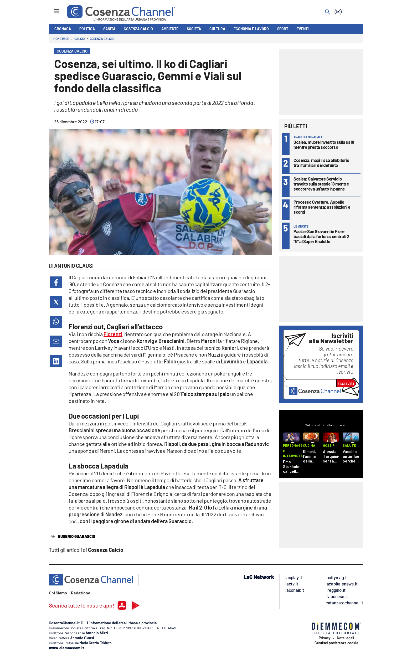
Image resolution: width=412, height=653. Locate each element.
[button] (56, 282)
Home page (61, 38)
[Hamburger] (52, 9)
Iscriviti (346, 383)
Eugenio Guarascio (76, 536)
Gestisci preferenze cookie (336, 643)
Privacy (325, 638)
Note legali (345, 638)
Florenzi (113, 334)
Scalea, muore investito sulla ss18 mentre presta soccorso (323, 144)
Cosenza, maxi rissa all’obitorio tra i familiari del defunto (321, 162)
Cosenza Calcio (102, 38)
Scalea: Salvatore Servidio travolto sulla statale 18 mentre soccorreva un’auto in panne (321, 183)
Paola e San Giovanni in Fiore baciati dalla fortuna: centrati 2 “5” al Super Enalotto (321, 236)
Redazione (80, 592)
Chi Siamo (58, 592)
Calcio (79, 38)
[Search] (327, 12)
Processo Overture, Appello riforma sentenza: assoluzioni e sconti (321, 206)
